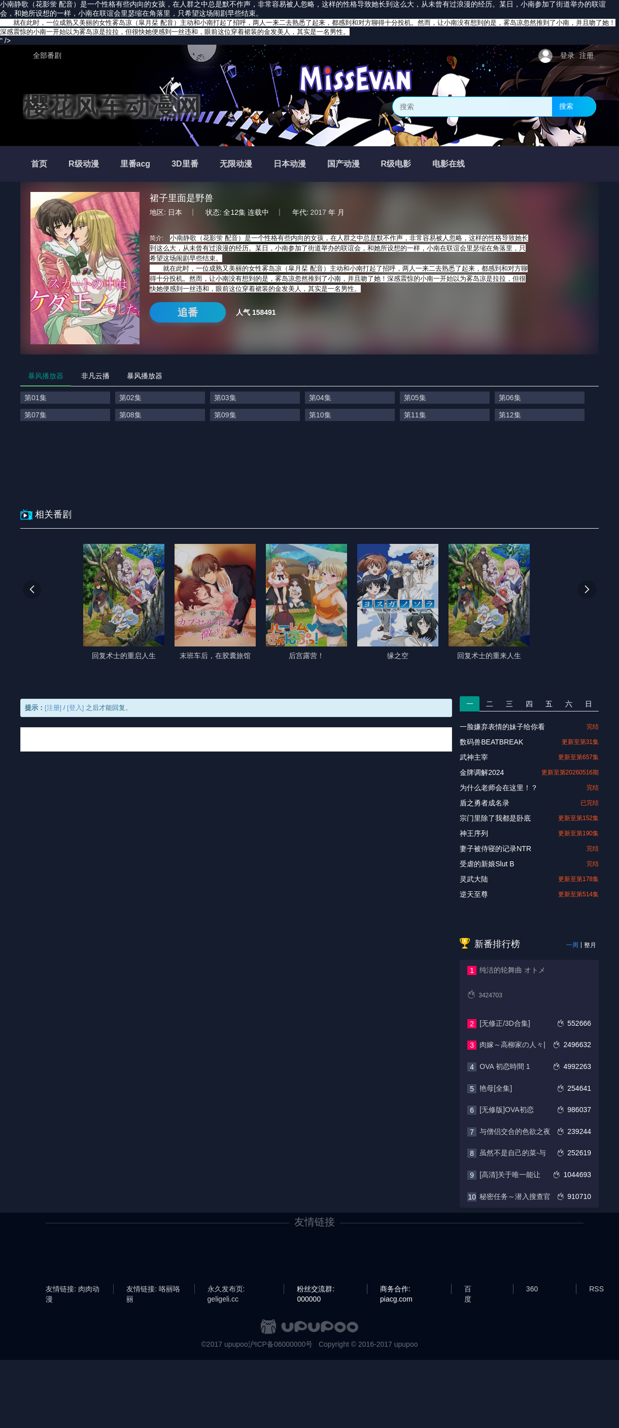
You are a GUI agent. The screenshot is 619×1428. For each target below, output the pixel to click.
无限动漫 (236, 163)
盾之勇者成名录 (484, 803)
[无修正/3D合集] (504, 1023)
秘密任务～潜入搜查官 (515, 1196)
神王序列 (474, 833)
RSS (596, 1289)
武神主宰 (474, 757)
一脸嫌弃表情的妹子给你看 (502, 727)
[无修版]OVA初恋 (506, 1110)
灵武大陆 (474, 879)
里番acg (135, 163)
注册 (586, 55)
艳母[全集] (495, 1088)
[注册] (53, 707)
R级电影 (396, 163)
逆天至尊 (474, 894)
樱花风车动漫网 (111, 106)
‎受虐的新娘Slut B (487, 864)
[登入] (75, 707)
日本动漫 (289, 163)
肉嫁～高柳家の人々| (512, 1045)
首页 (39, 163)
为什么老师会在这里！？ (499, 788)
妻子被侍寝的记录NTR (495, 849)
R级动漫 (83, 163)
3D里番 (184, 163)
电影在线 (448, 163)
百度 (467, 1289)
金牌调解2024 (482, 772)
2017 (318, 212)
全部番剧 (47, 55)
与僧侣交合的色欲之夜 (515, 1131)
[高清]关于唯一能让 (509, 1175)
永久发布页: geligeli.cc (226, 1289)
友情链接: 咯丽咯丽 (153, 1289)
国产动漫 (343, 163)
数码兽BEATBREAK (491, 742)
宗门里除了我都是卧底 (495, 818)
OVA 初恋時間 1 (504, 1066)
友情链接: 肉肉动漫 (72, 1289)
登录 (567, 55)
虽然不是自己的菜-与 (512, 1153)
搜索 (566, 106)
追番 (188, 312)
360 (532, 1289)
